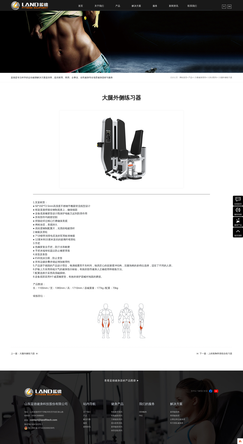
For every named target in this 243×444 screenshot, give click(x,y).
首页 (80, 5)
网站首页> (184, 77)
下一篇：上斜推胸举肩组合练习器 (216, 353)
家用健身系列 (116, 427)
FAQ (141, 416)
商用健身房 (174, 416)
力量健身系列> (201, 77)
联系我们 (192, 5)
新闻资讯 (173, 5)
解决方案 (136, 5)
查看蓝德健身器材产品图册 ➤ (121, 380)
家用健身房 (174, 412)
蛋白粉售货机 (116, 423)
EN (229, 7)
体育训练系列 (116, 430)
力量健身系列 (116, 419)
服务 (155, 5)
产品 (117, 5)
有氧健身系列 (116, 416)
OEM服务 (143, 412)
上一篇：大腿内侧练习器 (23, 353)
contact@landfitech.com (43, 419)
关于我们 (99, 5)
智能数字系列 (116, 412)
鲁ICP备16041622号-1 (33, 424)
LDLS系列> (212, 77)
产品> (190, 77)
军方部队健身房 (176, 423)
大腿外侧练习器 (225, 77)
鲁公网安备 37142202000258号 (41, 428)
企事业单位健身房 (177, 419)
